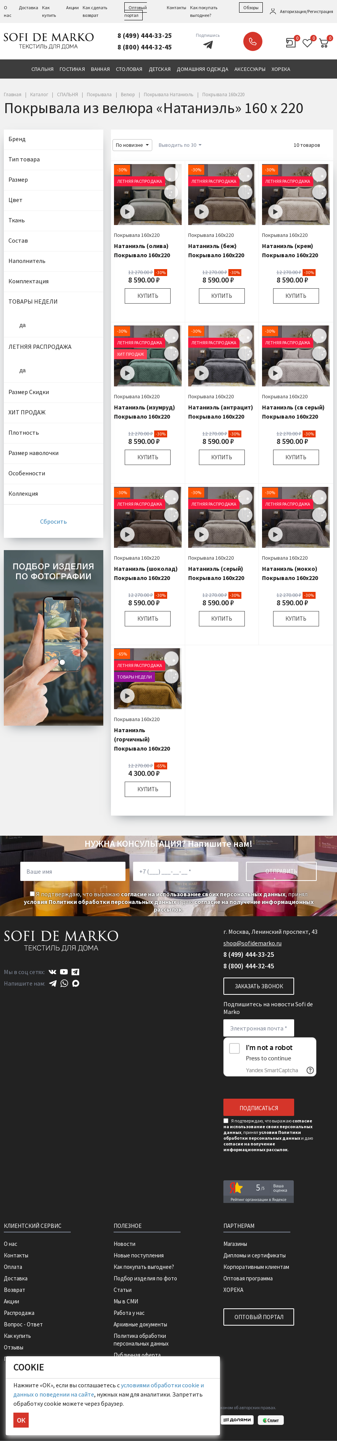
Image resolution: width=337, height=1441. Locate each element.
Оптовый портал (258, 1317)
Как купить (17, 1335)
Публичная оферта (137, 1355)
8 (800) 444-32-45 (144, 47)
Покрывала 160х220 (137, 235)
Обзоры (251, 7)
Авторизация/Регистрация (306, 11)
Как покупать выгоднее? (144, 1266)
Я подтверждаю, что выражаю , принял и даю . (169, 901)
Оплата (13, 1266)
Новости (124, 1243)
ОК (21, 1420)
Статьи (123, 1289)
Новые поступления (139, 1255)
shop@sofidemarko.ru (252, 943)
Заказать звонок (252, 41)
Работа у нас (129, 1312)
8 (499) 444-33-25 (144, 35)
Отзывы (13, 1347)
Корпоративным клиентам (256, 1266)
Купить (147, 295)
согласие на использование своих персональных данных (203, 894)
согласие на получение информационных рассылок (255, 1146)
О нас (10, 1243)
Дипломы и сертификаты (254, 1255)
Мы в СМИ (126, 1301)
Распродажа (19, 1312)
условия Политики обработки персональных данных (100, 901)
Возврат (14, 1289)
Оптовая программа (248, 1278)
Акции (72, 7)
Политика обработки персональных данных (141, 1339)
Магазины (235, 1243)
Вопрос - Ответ (23, 1324)
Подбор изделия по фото (145, 1278)
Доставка (28, 7)
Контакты (176, 7)
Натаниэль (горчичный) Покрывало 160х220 (142, 739)
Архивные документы (140, 1324)
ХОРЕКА (233, 1289)
